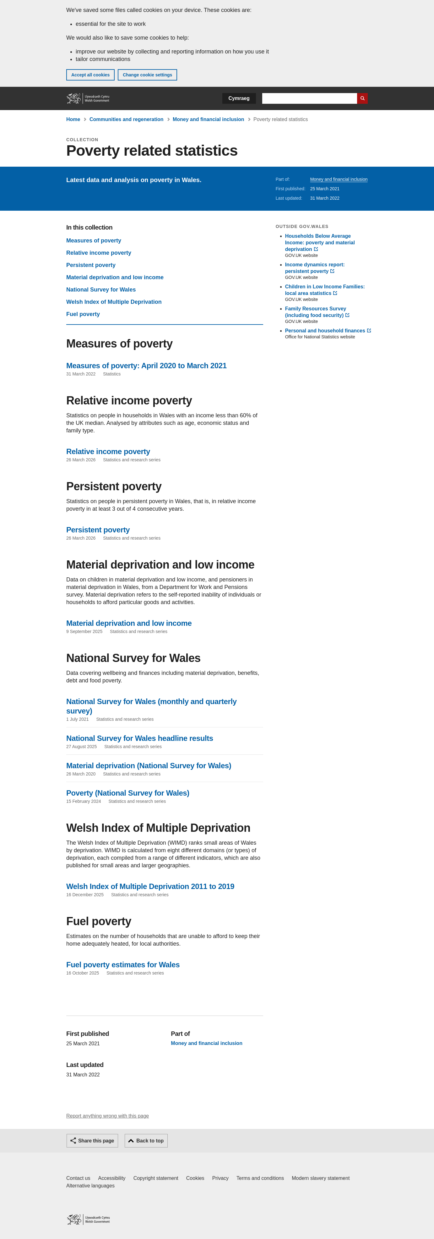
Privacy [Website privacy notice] (220, 1178)
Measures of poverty (93, 240)
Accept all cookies (90, 74)
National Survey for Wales (101, 289)
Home (73, 119)
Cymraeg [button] (239, 98)
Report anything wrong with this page (107, 1116)
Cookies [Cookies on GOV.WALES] (195, 1178)
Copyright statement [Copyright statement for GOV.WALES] (155, 1178)
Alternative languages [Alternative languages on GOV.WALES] (90, 1185)
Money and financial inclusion (208, 119)
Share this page (96, 1140)
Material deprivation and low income (115, 277)
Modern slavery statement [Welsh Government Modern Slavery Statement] (321, 1178)
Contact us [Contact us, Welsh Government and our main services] (78, 1178)
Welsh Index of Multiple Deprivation (114, 302)
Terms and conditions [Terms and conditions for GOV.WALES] (260, 1178)
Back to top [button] (150, 1140)
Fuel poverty (83, 314)
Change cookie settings (147, 74)
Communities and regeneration (127, 119)
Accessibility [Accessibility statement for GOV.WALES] (111, 1178)
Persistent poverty (91, 265)
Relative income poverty (98, 253)
